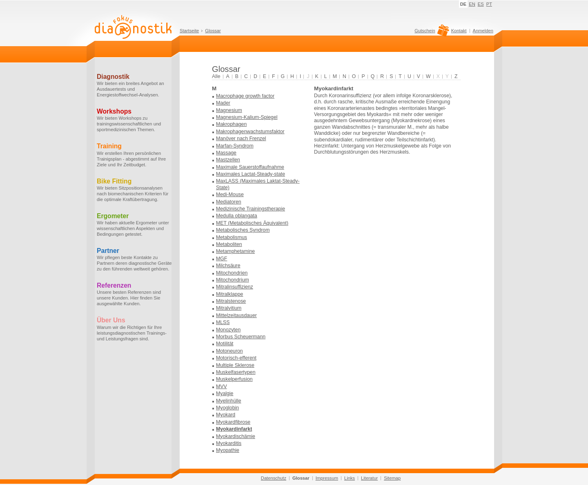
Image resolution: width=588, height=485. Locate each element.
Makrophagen (231, 124)
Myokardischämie (235, 436)
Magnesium (229, 110)
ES (481, 4)
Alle (216, 76)
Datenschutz (273, 478)
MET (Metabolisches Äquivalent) (252, 223)
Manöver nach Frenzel (241, 138)
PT (489, 4)
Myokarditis (228, 443)
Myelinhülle (228, 401)
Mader (223, 103)
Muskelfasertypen (236, 372)
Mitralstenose (231, 301)
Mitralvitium (228, 308)
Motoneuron (229, 351)
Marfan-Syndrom (235, 146)
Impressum (327, 478)
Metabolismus (231, 237)
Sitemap (392, 478)
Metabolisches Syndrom (243, 230)
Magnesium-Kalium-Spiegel (247, 117)
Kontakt (459, 30)
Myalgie (224, 393)
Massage (226, 153)
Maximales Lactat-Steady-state (250, 174)
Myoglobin (227, 408)
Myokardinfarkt (234, 429)
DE (463, 4)
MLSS (223, 322)
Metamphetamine (235, 251)
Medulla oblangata (236, 216)
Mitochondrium (232, 280)
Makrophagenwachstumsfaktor (250, 131)
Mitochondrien (231, 273)
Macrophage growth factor (245, 96)
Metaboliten (229, 244)
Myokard (225, 415)
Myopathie (227, 450)
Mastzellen (228, 160)
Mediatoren (228, 202)
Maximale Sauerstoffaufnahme (250, 167)
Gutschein (430, 33)
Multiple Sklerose (235, 365)
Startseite (189, 30)
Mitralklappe (229, 294)
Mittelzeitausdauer (236, 315)
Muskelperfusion (234, 379)
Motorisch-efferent (236, 358)
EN (472, 4)
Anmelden (483, 30)
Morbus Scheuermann (240, 337)
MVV (221, 386)
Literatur (369, 478)
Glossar (213, 30)
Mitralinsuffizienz (234, 287)
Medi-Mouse (230, 194)
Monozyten (228, 330)
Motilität (224, 343)
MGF (221, 258)
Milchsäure (228, 265)
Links (349, 478)
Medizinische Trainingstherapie (250, 209)
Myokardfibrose (233, 422)
